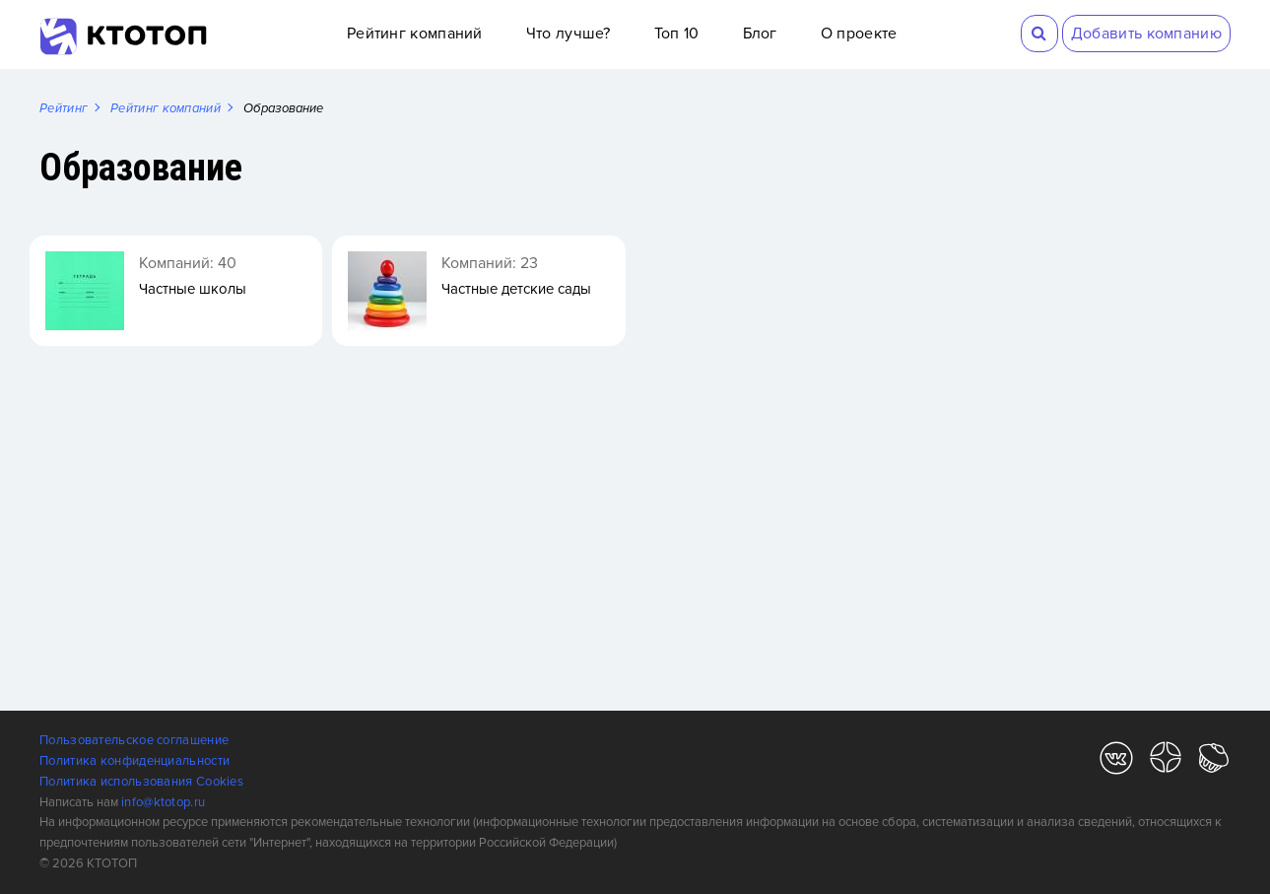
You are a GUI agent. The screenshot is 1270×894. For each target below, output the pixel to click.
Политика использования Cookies (141, 782)
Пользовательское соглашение (134, 740)
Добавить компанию (1146, 33)
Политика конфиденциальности (134, 761)
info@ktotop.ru (163, 802)
